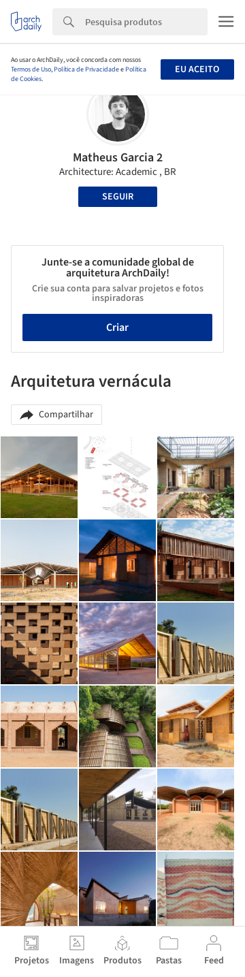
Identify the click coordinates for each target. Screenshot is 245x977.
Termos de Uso (31, 69)
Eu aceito (197, 69)
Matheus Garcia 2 (118, 157)
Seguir (117, 197)
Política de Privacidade (86, 69)
